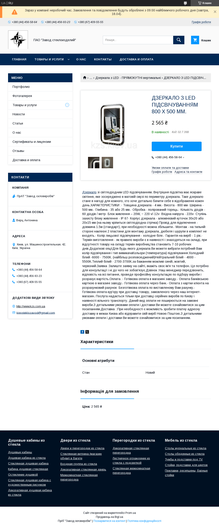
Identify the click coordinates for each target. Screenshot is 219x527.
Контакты (103, 59)
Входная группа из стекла (78, 464)
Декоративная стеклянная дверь (83, 469)
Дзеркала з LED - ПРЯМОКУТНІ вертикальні (128, 78)
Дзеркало (89, 192)
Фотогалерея (22, 96)
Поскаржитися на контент (109, 521)
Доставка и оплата (136, 59)
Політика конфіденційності (144, 521)
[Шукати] (178, 40)
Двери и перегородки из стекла (82, 448)
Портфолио (21, 87)
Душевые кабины (20, 452)
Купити (177, 146)
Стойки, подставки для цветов (186, 465)
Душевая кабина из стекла (27, 458)
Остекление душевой (23, 474)
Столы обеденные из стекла (184, 453)
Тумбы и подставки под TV (184, 459)
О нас (81, 59)
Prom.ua (130, 512)
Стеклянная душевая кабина (28, 463)
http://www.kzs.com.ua (30, 306)
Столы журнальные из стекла (185, 448)
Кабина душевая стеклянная (28, 469)
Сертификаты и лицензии (32, 141)
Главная (19, 59)
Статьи (18, 123)
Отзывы (18, 151)
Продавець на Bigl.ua (109, 517)
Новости (19, 114)
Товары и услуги (49, 59)
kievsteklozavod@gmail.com (36, 312)
